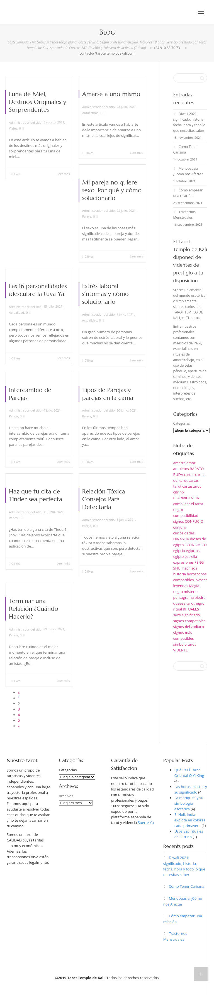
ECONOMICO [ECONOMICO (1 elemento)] (196, 544)
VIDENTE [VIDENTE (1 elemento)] (180, 650)
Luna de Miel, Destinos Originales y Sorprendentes (37, 101)
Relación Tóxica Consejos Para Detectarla (103, 499)
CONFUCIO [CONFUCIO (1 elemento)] (194, 521)
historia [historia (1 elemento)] (179, 573)
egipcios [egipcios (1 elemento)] (193, 550)
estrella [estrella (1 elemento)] (191, 556)
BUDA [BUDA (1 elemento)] (178, 474)
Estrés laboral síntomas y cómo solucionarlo (105, 293)
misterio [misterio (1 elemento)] (191, 591)
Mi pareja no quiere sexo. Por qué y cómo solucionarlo (112, 190)
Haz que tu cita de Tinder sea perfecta (35, 495)
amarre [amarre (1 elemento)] (179, 462)
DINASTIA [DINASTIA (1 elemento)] (181, 538)
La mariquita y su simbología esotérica (188, 803)
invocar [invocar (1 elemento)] (201, 579)
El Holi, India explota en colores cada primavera (189, 820)
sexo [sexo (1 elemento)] (177, 614)
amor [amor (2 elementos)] (190, 462)
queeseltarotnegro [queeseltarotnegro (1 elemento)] (189, 603)
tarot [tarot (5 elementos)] (192, 644)
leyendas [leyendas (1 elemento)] (180, 585)
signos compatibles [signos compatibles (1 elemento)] (189, 620)
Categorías (181, 423)
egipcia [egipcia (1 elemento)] (179, 550)
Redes (13, 518)
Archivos (66, 795)
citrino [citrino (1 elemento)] (178, 492)
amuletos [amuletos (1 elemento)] (181, 468)
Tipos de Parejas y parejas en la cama (107, 394)
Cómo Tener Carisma (186, 886)
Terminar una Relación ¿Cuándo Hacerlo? (33, 608)
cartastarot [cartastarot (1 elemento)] (191, 486)
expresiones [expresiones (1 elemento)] (183, 562)
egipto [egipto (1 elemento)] (178, 556)
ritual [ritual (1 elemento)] (177, 609)
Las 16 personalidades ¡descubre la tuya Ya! (38, 290)
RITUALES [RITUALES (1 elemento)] (191, 609)
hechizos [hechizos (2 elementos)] (189, 568)
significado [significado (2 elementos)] (191, 614)
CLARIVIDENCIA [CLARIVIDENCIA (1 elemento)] (186, 497)
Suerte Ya (146, 822)
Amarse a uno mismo (111, 94)
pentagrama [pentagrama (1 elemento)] (183, 597)
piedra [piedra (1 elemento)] (200, 597)
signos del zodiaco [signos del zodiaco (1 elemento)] (188, 626)
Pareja (86, 216)
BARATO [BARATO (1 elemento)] (197, 468)
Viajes (13, 128)
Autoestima (90, 113)
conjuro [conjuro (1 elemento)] (179, 527)
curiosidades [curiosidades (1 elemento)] (184, 533)
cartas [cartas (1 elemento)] (189, 474)
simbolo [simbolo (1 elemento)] (180, 644)
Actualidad (16, 312)
